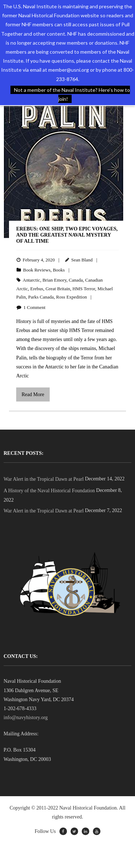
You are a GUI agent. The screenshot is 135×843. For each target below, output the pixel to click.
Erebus (36, 288)
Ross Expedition (71, 297)
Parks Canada (41, 297)
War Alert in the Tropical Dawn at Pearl (44, 479)
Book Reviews (36, 270)
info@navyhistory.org (26, 717)
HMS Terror (83, 288)
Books (59, 270)
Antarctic (31, 280)
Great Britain (58, 288)
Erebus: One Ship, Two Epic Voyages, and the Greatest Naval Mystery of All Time (67, 235)
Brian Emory (54, 280)
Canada (76, 280)
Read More (33, 394)
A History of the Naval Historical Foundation (49, 490)
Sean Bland (82, 260)
